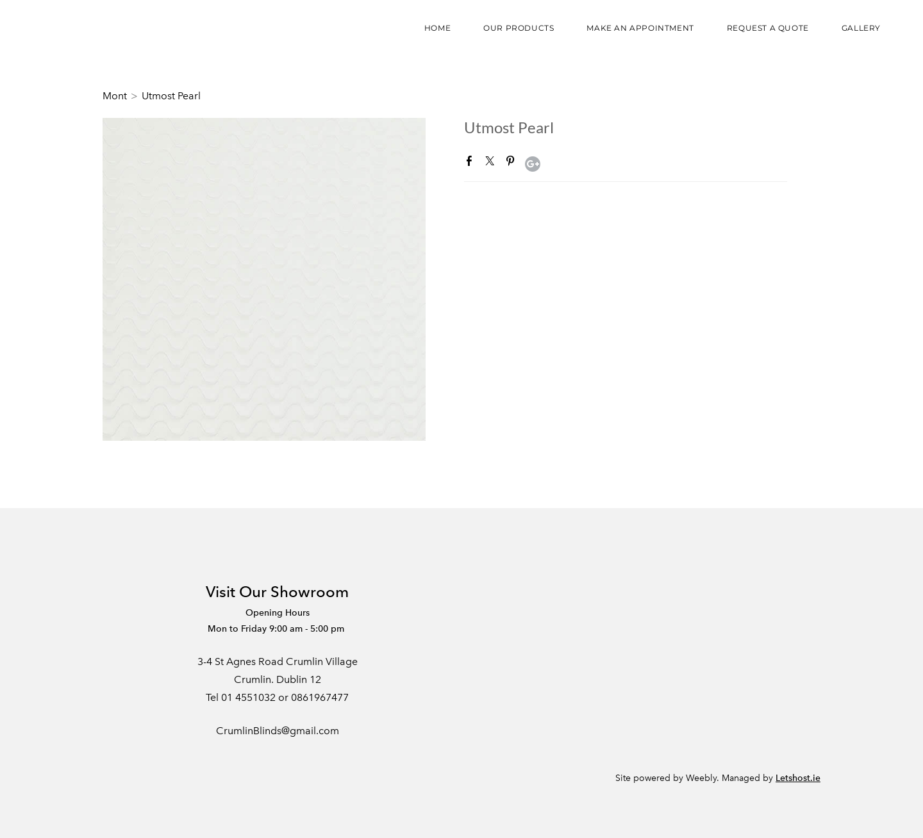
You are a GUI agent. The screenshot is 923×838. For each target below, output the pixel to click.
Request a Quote (768, 28)
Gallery (861, 28)
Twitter (492, 163)
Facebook (471, 163)
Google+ (532, 164)
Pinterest (512, 163)
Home (437, 28)
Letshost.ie (798, 778)
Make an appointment (640, 28)
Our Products (518, 28)
